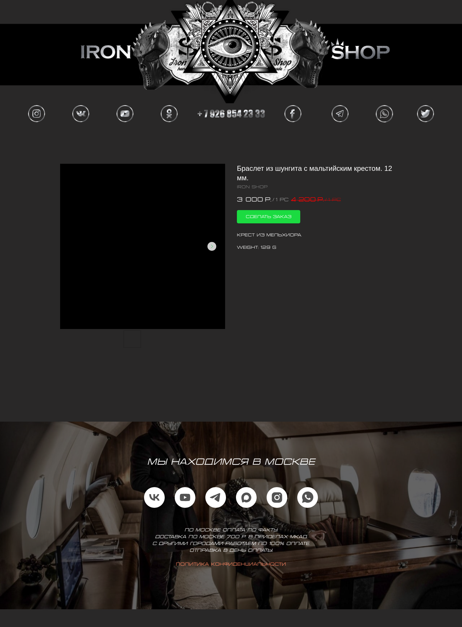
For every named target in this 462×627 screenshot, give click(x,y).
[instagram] (277, 497)
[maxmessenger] (246, 497)
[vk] (154, 497)
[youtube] (185, 497)
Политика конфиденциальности (231, 564)
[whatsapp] (307, 497)
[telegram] (215, 497)
